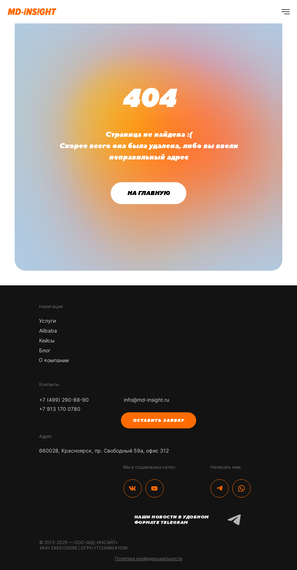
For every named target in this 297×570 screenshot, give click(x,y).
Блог (44, 350)
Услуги (47, 321)
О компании (53, 360)
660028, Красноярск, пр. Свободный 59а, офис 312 (104, 450)
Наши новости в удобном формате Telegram (171, 519)
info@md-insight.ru (146, 400)
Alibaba (48, 330)
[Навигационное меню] (286, 11)
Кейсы (47, 340)
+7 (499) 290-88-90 (64, 400)
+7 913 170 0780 (59, 409)
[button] (158, 420)
